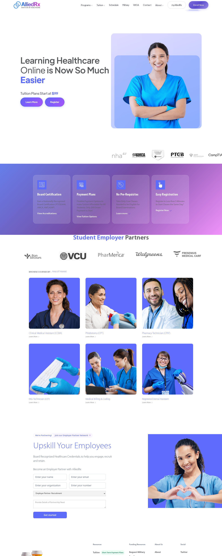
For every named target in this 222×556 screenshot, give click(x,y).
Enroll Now (198, 5)
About (159, 5)
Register (54, 102)
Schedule (114, 5)
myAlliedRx (177, 5)
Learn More (32, 102)
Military (125, 5)
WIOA (136, 5)
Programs (87, 5)
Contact (147, 5)
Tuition (101, 5)
